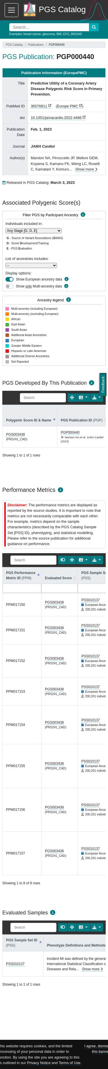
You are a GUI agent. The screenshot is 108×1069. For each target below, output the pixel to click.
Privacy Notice (39, 1063)
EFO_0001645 (72, 34)
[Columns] (83, 397)
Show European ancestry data (39, 279)
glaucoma (48, 34)
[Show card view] (63, 559)
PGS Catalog (14, 44)
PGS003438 (15, 434)
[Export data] (96, 397)
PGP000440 (70, 432)
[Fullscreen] (72, 397)
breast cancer (32, 34)
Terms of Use (69, 1063)
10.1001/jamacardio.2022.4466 (56, 117)
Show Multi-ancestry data (39, 286)
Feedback (103, 384)
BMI (59, 34)
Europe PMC (67, 106)
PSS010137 (90, 600)
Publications (35, 44)
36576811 (39, 106)
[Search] (43, 397)
